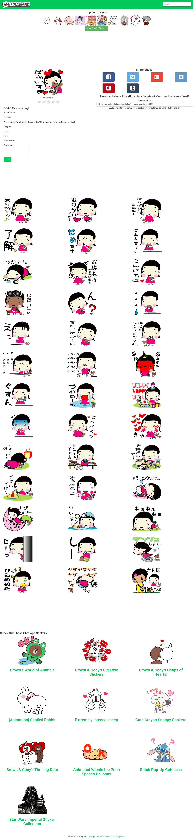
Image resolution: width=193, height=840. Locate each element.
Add (7, 159)
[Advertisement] (74, 51)
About (86, 837)
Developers (92, 837)
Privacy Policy (120, 837)
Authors (107, 837)
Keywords (100, 837)
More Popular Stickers (96, 28)
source (6, 132)
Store (112, 837)
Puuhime (7, 117)
